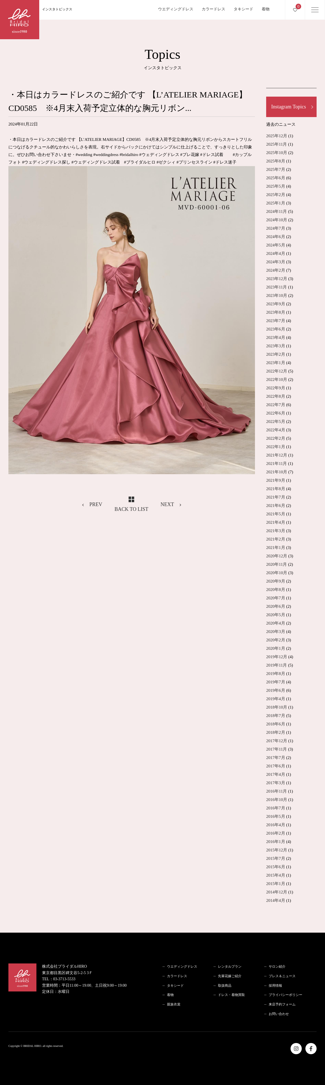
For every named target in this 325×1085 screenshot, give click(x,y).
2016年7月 (275, 808)
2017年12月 (276, 741)
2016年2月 (275, 833)
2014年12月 (276, 892)
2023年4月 (275, 337)
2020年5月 (275, 615)
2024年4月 (275, 253)
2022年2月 (275, 438)
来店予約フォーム (282, 1004)
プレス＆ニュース (282, 976)
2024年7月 (275, 228)
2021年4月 (275, 522)
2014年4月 (275, 900)
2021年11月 (276, 463)
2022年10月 (276, 379)
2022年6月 (275, 413)
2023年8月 (275, 312)
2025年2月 (275, 194)
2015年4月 (275, 875)
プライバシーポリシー (285, 995)
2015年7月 (275, 858)
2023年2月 (275, 354)
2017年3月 (275, 783)
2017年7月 (275, 757)
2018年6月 (275, 724)
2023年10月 (276, 295)
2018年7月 (275, 715)
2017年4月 (275, 774)
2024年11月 (276, 211)
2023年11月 (276, 287)
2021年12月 (276, 455)
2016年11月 (276, 791)
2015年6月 (275, 867)
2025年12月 (276, 136)
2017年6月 (275, 766)
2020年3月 (275, 631)
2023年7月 (275, 320)
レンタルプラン (230, 966)
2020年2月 (275, 640)
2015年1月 (275, 883)
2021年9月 (275, 480)
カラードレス (213, 9)
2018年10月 (276, 707)
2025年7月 (275, 169)
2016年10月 (276, 799)
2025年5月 (275, 186)
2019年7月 (275, 682)
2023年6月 (275, 329)
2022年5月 (275, 421)
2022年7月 (275, 404)
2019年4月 (275, 699)
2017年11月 (276, 749)
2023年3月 (275, 346)
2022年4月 (275, 430)
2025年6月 (275, 178)
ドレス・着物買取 (231, 995)
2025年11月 (276, 144)
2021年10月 (276, 472)
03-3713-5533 (64, 979)
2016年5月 (275, 816)
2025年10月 (276, 152)
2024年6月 (275, 236)
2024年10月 (276, 220)
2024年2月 (275, 270)
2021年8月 (275, 488)
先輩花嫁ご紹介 (230, 976)
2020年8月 (275, 589)
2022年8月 (275, 396)
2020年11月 (276, 564)
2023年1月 (275, 362)
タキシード (243, 9)
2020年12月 (276, 556)
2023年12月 (276, 278)
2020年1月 (275, 648)
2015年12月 (276, 850)
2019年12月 (276, 657)
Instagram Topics (288, 107)
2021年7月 (275, 497)
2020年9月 (275, 581)
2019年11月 (276, 665)
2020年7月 (275, 598)
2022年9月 (275, 388)
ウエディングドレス (175, 9)
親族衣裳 (173, 1004)
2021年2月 (275, 539)
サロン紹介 (277, 966)
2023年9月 (275, 304)
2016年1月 (275, 841)
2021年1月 (275, 547)
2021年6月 (275, 505)
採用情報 (275, 986)
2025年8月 (275, 161)
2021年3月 (275, 530)
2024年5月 (275, 245)
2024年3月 (275, 262)
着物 (266, 9)
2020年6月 (275, 606)
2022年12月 (276, 371)
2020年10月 (276, 573)
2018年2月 (275, 732)
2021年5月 (275, 514)
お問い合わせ (279, 1014)
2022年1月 (275, 446)
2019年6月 (275, 690)
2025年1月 (275, 203)
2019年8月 (275, 673)
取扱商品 (224, 986)
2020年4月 (275, 623)
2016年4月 (275, 825)
